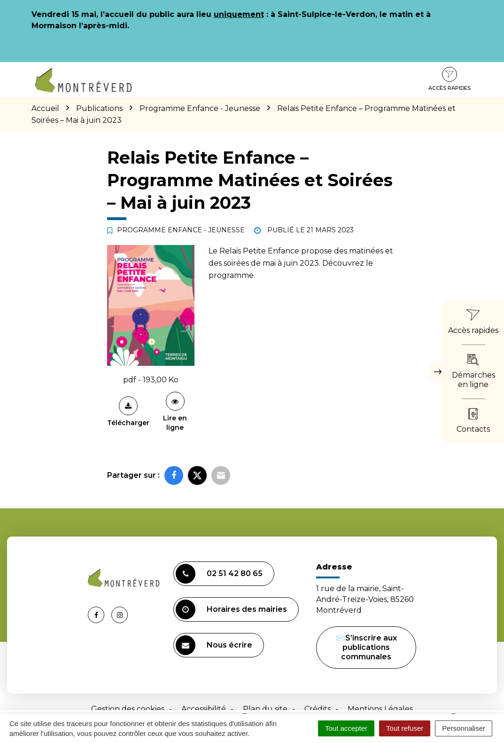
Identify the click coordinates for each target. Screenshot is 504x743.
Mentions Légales (380, 708)
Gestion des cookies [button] (127, 708)
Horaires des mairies (231, 609)
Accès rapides (449, 79)
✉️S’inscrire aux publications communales (366, 647)
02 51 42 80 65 (219, 574)
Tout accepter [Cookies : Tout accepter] (346, 728)
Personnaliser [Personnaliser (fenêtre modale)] (463, 728)
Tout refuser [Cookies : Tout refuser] (404, 728)
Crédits (317, 708)
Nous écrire (214, 645)
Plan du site (265, 708)
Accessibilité (203, 708)
